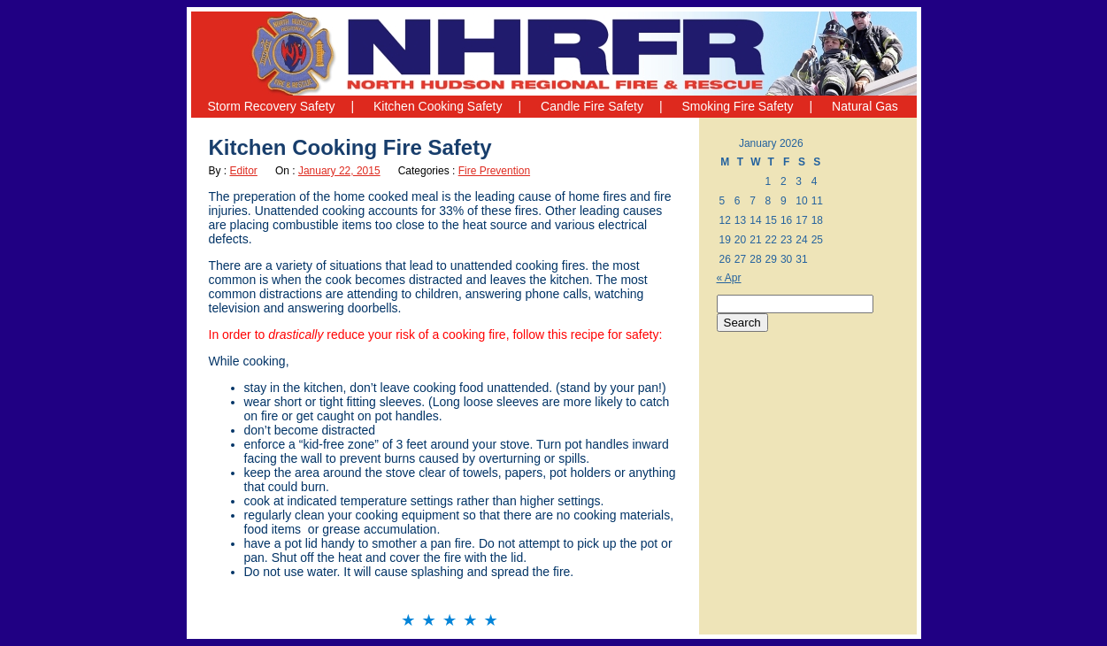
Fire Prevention (494, 171)
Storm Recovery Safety (271, 106)
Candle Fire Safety (592, 106)
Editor (244, 171)
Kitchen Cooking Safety (438, 106)
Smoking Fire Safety (738, 106)
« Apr (729, 278)
